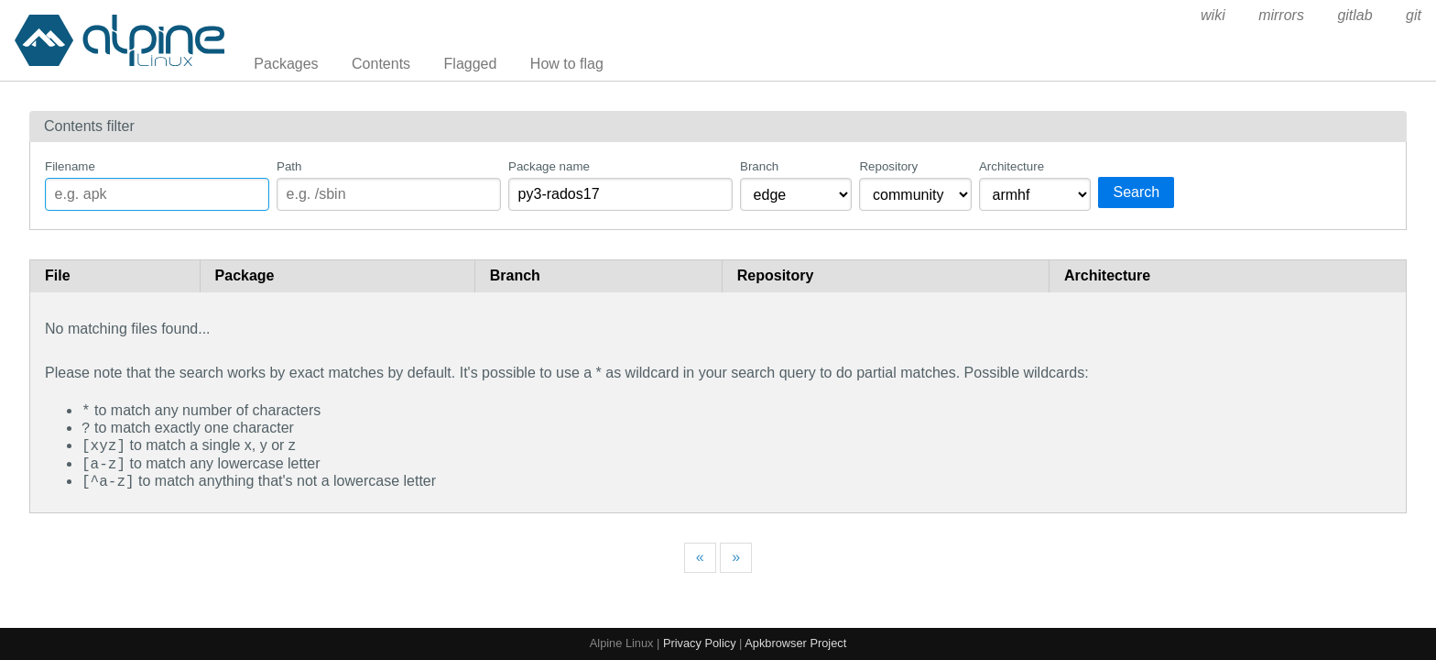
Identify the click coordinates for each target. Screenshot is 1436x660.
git (1413, 15)
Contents (381, 64)
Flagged (470, 64)
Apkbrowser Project (795, 643)
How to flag (567, 64)
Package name (549, 166)
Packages (286, 64)
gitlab (1354, 15)
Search (1136, 192)
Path (289, 166)
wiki (1213, 15)
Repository (888, 166)
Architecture (1011, 166)
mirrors (1281, 15)
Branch (759, 166)
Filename (70, 166)
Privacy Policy (699, 643)
